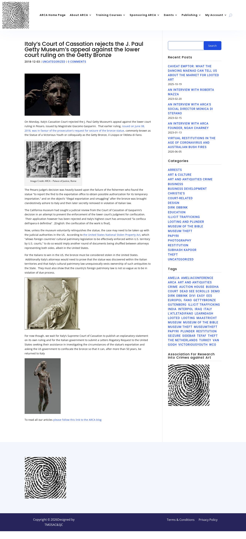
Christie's (176, 193)
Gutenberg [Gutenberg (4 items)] (177, 304)
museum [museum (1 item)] (175, 322)
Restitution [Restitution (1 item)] (206, 331)
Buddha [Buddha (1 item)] (212, 287)
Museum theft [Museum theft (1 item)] (180, 327)
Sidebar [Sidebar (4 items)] (188, 336)
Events (169, 15)
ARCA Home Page (53, 15)
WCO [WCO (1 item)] (212, 344)
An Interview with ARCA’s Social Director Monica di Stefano (190, 109)
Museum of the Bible (185, 226)
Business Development (187, 189)
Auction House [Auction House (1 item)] (191, 287)
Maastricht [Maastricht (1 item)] (206, 318)
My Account (214, 15)
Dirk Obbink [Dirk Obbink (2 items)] (178, 295)
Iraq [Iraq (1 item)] (198, 309)
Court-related (180, 198)
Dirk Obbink (178, 207)
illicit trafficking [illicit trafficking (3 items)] (204, 304)
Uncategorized (54, 61)
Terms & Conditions (181, 520)
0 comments (77, 61)
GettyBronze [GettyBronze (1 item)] (204, 300)
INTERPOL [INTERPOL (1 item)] (185, 309)
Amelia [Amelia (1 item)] (174, 278)
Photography (179, 240)
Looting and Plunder (186, 222)
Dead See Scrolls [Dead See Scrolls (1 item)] (194, 291)
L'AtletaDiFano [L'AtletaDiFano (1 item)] (180, 313)
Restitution (178, 245)
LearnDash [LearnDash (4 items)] (204, 313)
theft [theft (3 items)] (213, 336)
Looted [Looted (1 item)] (174, 318)
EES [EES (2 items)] (209, 295)
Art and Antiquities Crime (190, 179)
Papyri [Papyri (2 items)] (173, 331)
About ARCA (79, 15)
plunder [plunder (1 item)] (188, 331)
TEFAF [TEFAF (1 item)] (201, 336)
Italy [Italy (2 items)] (208, 309)
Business (175, 184)
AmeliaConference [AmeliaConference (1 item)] (197, 278)
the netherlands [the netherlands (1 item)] (183, 340)
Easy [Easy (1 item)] (201, 295)
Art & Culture (180, 174)
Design (173, 203)
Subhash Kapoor (182, 250)
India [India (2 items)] (172, 309)
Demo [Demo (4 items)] (215, 291)
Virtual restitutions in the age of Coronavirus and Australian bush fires (192, 142)
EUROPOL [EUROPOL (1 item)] (175, 300)
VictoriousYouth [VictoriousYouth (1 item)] (193, 344)
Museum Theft (180, 231)
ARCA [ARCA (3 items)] (172, 282)
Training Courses (109, 15)
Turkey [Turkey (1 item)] (205, 340)
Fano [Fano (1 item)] (188, 300)
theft (173, 254)
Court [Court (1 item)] (173, 291)
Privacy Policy (208, 520)
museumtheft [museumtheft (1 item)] (205, 327)
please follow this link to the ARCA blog (77, 419)
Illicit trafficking (184, 217)
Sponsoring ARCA (143, 15)
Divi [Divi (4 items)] (192, 295)
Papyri (173, 236)
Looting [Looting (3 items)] (188, 318)
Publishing (190, 15)
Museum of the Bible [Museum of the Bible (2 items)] (200, 322)
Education (177, 212)
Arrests (175, 170)
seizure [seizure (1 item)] (174, 336)
